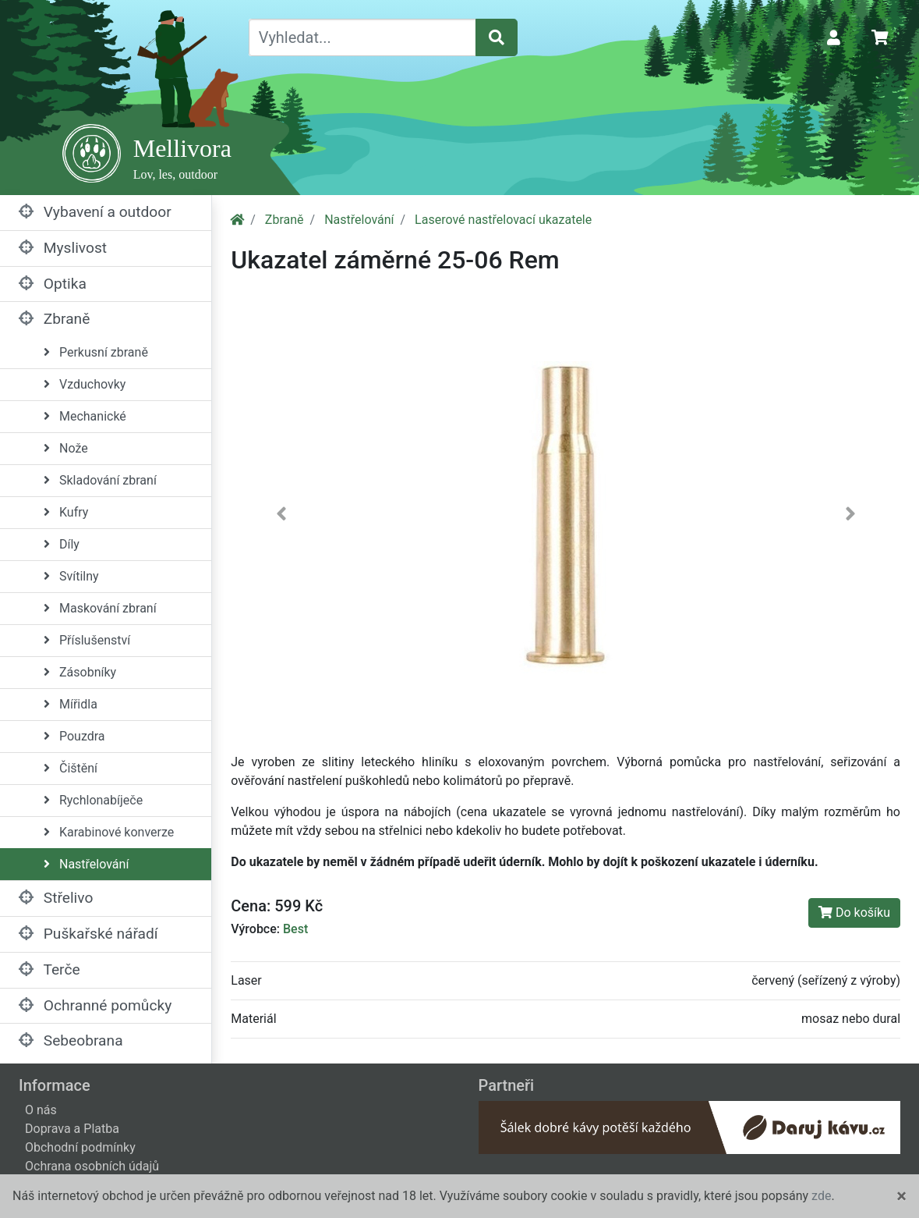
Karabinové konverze (109, 832)
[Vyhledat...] (362, 37)
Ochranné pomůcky (95, 1005)
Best (295, 928)
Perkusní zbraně (96, 352)
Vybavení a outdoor (95, 212)
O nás (41, 1110)
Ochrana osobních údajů (92, 1166)
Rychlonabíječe (93, 800)
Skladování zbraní (100, 480)
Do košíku (854, 912)
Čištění (70, 768)
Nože (66, 448)
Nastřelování (86, 864)
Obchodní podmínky (80, 1147)
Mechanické (85, 416)
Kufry (66, 512)
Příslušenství (87, 640)
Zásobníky (80, 672)
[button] (281, 516)
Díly (62, 544)
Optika (53, 284)
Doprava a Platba (72, 1128)
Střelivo (56, 898)
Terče (49, 969)
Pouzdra (74, 736)
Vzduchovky (84, 384)
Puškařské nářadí (88, 934)
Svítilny (71, 576)
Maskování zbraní (100, 608)
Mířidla (70, 704)
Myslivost (63, 248)
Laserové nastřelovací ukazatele (503, 219)
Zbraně (54, 319)
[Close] (901, 1196)
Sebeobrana (71, 1040)
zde (821, 1195)
